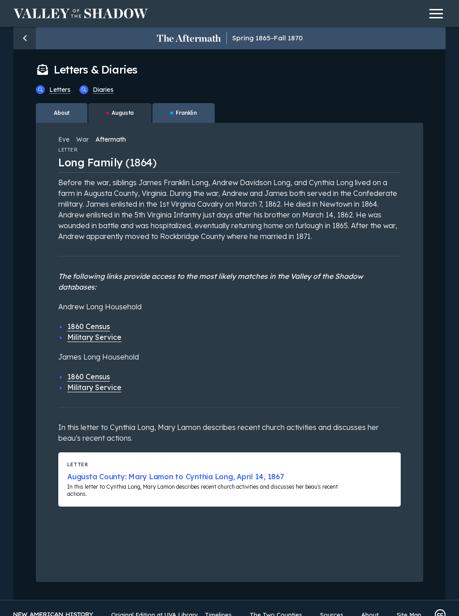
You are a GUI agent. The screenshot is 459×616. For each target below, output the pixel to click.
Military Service (94, 337)
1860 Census (88, 326)
